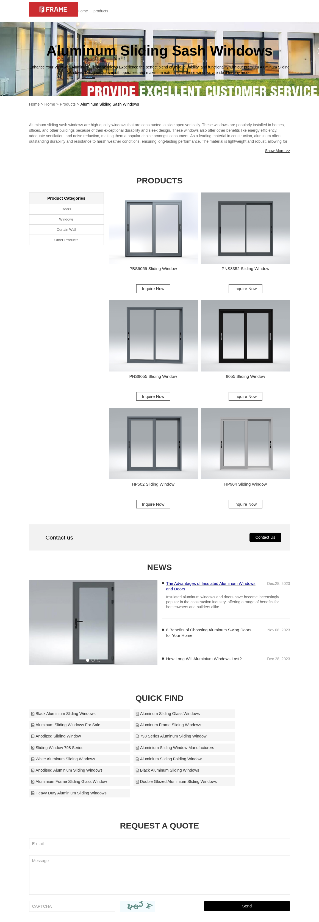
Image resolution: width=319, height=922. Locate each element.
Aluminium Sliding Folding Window (65, 752)
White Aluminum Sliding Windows (240, 741)
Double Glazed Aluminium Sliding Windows (159, 764)
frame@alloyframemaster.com (220, 910)
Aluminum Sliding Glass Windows (152, 717)
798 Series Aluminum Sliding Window (243, 729)
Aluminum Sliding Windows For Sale (242, 717)
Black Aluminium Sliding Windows (64, 717)
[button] (87, 664)
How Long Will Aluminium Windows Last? (204, 662)
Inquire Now (153, 288)
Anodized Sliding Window (144, 729)
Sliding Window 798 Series (58, 741)
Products (68, 104)
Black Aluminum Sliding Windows (240, 752)
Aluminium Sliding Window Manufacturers (159, 741)
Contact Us (265, 541)
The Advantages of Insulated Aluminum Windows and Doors (211, 590)
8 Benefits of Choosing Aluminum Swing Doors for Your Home (208, 637)
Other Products (66, 240)
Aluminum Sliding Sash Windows (111, 104)
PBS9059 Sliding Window (153, 268)
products (109, 11)
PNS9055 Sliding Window (153, 377)
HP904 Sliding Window (245, 486)
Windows (66, 220)
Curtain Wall (66, 230)
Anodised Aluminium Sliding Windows (155, 752)
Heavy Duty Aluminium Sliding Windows (246, 764)
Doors (66, 209)
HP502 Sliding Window (153, 486)
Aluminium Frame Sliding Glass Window (70, 764)
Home (91, 11)
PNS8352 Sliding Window (245, 268)
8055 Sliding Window (245, 377)
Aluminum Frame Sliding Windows (64, 729)
